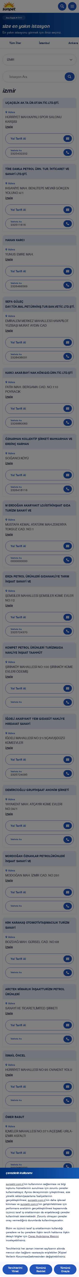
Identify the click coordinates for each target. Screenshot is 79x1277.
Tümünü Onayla (65, 1269)
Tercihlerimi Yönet (15, 1269)
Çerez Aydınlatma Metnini (43, 1236)
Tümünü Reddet (41, 1269)
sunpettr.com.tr (15, 1184)
